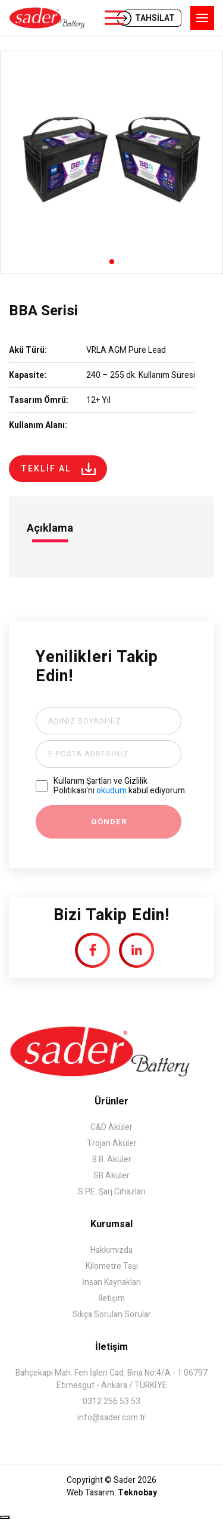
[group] (111, 162)
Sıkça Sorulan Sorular (112, 1314)
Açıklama (50, 528)
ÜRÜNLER (114, 18)
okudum (111, 790)
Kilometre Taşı (112, 1266)
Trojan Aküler (112, 1143)
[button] (111, 261)
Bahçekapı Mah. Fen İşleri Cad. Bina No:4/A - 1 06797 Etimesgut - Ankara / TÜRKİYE (111, 1379)
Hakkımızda (111, 1250)
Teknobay (137, 1492)
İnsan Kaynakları (111, 1282)
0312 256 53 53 (111, 1401)
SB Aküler (111, 1175)
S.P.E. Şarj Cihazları (112, 1191)
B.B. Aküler (111, 1159)
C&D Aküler (111, 1127)
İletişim (111, 1298)
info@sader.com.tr (111, 1417)
